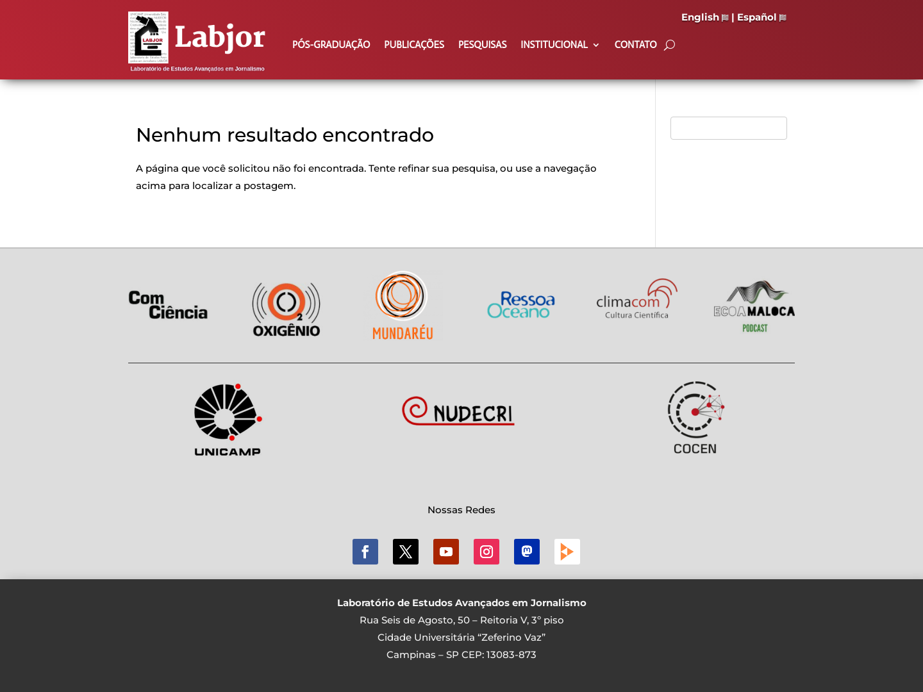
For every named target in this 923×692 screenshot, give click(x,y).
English (705, 17)
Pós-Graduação (331, 45)
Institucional (554, 45)
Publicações (414, 45)
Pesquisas (482, 45)
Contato (636, 45)
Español (761, 17)
